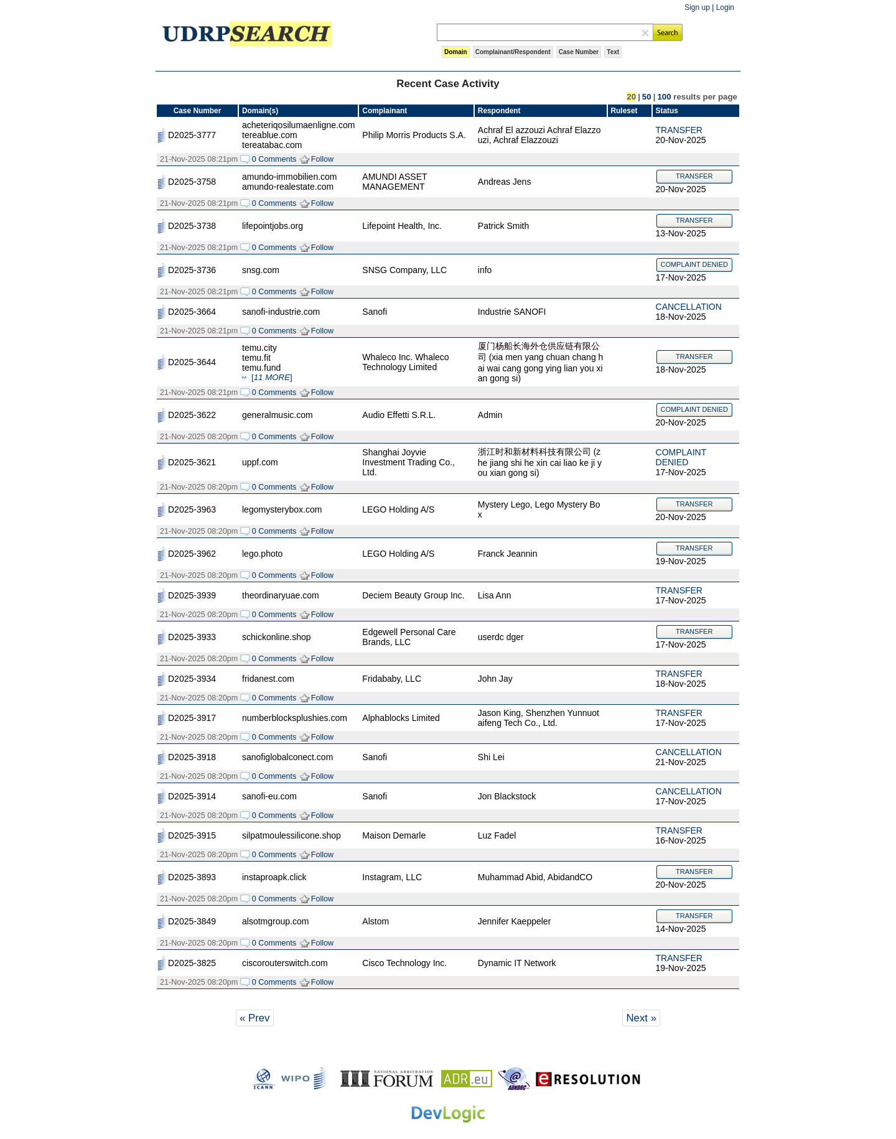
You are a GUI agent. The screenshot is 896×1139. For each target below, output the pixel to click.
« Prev (255, 1018)
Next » (641, 1018)
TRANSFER (679, 130)
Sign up (697, 7)
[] (271, 377)
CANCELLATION (689, 307)
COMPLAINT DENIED (694, 264)
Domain (455, 52)
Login (725, 7)
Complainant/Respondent (513, 52)
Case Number (579, 52)
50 (646, 96)
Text (613, 52)
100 (664, 96)
